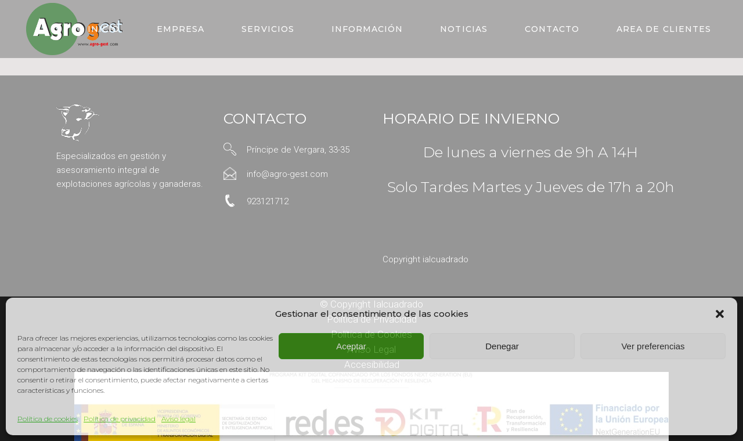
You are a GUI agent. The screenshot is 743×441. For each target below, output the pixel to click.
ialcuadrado (445, 259)
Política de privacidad (120, 418)
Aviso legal (178, 418)
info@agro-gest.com (287, 174)
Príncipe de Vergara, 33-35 (298, 149)
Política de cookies (47, 418)
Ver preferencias (652, 346)
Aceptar (351, 346)
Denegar (502, 346)
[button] (720, 314)
